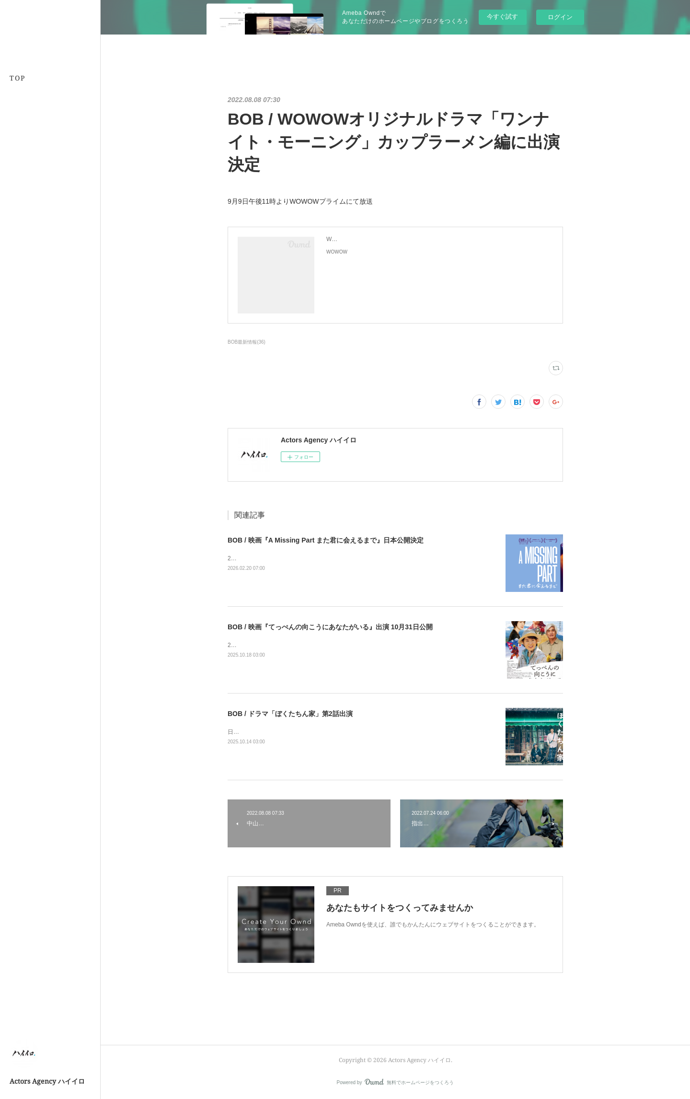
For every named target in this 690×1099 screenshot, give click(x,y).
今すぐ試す (502, 16)
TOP (17, 77)
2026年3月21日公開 (253, 558)
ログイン (560, 17)
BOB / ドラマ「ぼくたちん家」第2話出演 (290, 713)
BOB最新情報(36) (246, 342)
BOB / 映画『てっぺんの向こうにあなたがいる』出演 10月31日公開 (330, 627)
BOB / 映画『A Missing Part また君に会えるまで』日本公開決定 (326, 540)
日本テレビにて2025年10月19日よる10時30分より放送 (298, 732)
